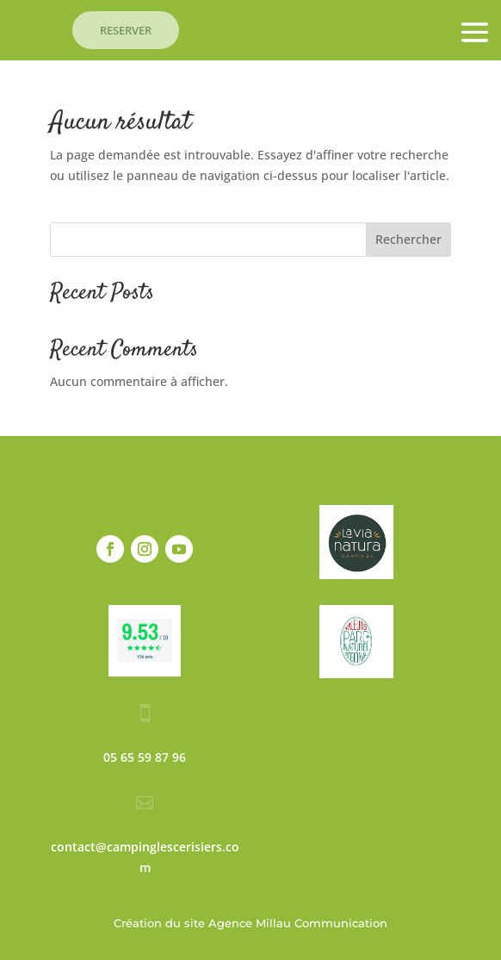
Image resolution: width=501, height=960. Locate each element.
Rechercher (408, 239)
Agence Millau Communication (297, 923)
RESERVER (126, 30)
